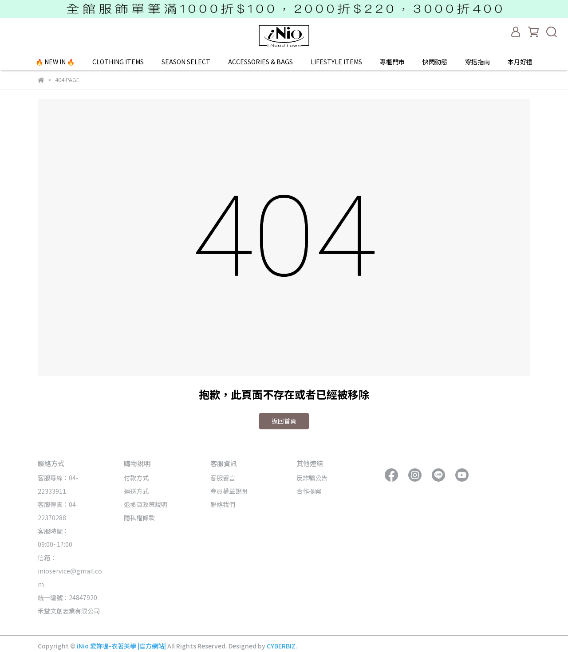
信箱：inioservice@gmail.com (70, 571)
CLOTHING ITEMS (118, 61)
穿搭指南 (477, 61)
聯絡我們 (222, 504)
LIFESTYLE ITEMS (336, 61)
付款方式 (136, 477)
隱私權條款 (139, 517)
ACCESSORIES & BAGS (260, 61)
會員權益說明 (229, 491)
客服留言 (222, 477)
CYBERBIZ (281, 645)
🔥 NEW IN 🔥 (55, 61)
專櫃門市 (392, 61)
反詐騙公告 (311, 477)
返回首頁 (284, 420)
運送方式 (136, 491)
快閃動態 (434, 61)
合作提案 (308, 491)
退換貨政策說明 (145, 504)
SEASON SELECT (186, 61)
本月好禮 (520, 61)
